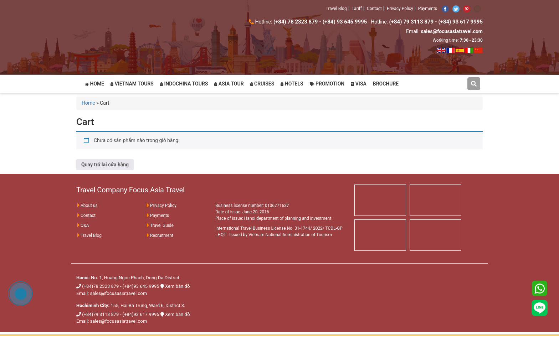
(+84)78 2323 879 (100, 286)
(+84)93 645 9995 (140, 286)
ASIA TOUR (228, 84)
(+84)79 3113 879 (100, 314)
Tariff (357, 8)
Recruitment (159, 235)
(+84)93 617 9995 (140, 314)
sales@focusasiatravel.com (118, 293)
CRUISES (262, 84)
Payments (427, 8)
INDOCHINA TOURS (184, 84)
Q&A (82, 225)
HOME (94, 84)
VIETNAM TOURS (132, 84)
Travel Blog (336, 8)
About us (87, 205)
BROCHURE (386, 84)
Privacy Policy (400, 8)
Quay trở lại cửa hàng (105, 164)
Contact (374, 8)
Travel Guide (160, 225)
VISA (358, 84)
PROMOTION (327, 84)
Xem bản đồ (177, 286)
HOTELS (292, 84)
